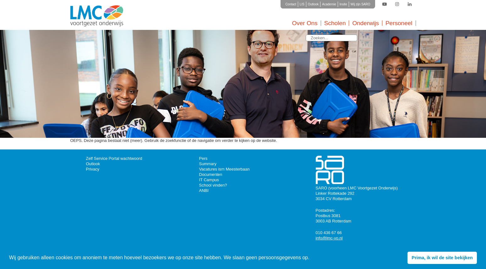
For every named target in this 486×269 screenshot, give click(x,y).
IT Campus (209, 179)
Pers (203, 158)
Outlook (313, 4)
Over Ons (304, 23)
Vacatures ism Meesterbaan (224, 169)
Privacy (93, 169)
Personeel (398, 23)
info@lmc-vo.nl (329, 238)
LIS (302, 4)
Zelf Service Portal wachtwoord (114, 158)
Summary (208, 163)
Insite (343, 4)
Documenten (210, 174)
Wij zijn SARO (360, 4)
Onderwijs (365, 23)
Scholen (335, 23)
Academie (329, 4)
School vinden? (213, 185)
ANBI (204, 190)
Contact (290, 4)
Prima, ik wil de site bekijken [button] (442, 257)
